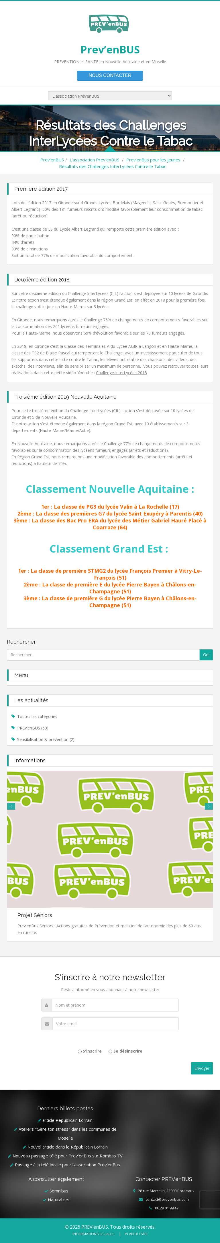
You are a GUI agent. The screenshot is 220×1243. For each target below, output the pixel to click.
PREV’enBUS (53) (32, 728)
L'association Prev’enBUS (94, 160)
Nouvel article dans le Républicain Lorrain (68, 1147)
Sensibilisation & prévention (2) (45, 739)
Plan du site (136, 1233)
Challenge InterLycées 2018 (121, 372)
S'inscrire (92, 1051)
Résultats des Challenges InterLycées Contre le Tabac (112, 166)
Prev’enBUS (110, 50)
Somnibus (59, 1191)
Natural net (59, 1200)
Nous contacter (110, 75)
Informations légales (93, 1233)
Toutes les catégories (37, 716)
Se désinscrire (127, 1051)
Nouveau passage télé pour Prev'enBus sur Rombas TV (68, 1156)
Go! (206, 654)
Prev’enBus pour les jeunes (153, 160)
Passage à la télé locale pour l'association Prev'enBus (67, 1164)
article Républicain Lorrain (67, 1120)
